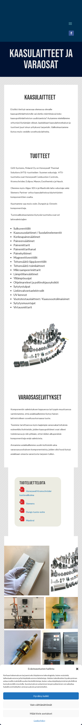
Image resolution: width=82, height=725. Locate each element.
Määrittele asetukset (41, 713)
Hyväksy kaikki (41, 696)
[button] (77, 668)
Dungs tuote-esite (35, 512)
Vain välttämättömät (41, 704)
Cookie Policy (39, 720)
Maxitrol (30, 520)
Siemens (30, 503)
